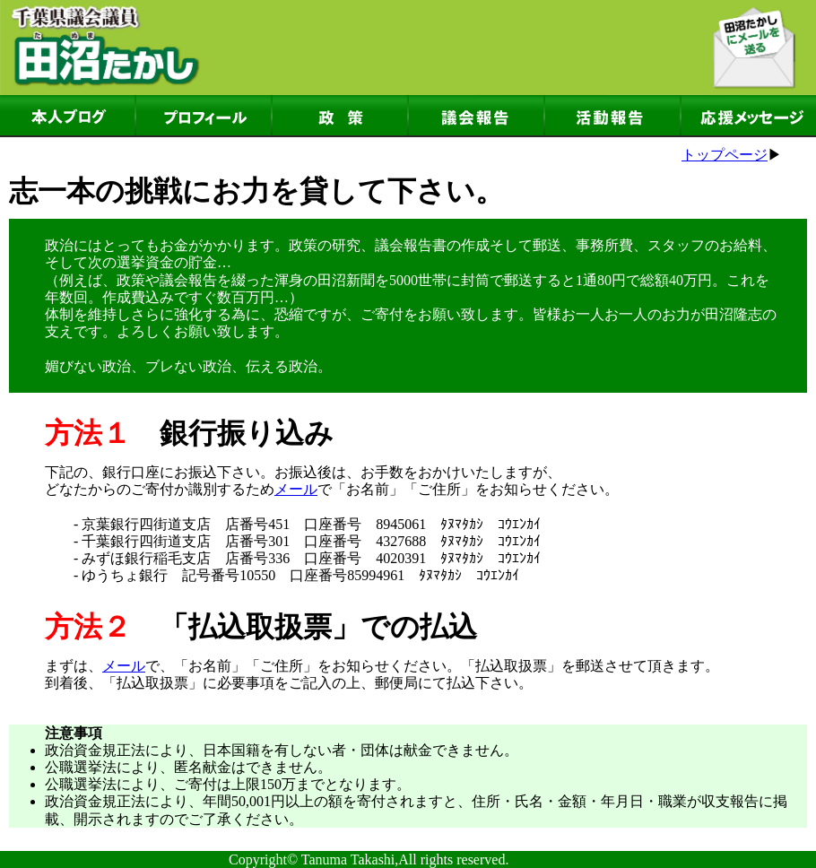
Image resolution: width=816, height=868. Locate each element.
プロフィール (203, 116)
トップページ (724, 154)
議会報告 (476, 116)
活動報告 (612, 116)
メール (295, 489)
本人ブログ (67, 116)
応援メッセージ (748, 116)
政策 (340, 116)
